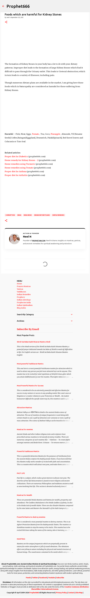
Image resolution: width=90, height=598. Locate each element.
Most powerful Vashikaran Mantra (30, 364)
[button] (6, 22)
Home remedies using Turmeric (20, 164)
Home (19, 284)
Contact (71, 593)
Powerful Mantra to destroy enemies (31, 517)
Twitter (35, 578)
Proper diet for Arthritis (16, 175)
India (19, 215)
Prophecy (21, 297)
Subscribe (60, 578)
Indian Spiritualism (24, 305)
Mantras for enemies (25, 429)
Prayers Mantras (24, 286)
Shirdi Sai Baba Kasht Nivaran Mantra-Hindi (33, 342)
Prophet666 (18, 6)
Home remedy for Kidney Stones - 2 (21, 160)
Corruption (10, 215)
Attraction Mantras (24, 408)
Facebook (43, 578)
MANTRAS (21, 539)
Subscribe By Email (28, 329)
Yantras (20, 289)
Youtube (51, 578)
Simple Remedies (58, 215)
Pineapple (55, 134)
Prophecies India (24, 302)
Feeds (28, 578)
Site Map (78, 593)
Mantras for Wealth (24, 495)
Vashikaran (21, 292)
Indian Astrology (24, 300)
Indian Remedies (24, 294)
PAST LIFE (21, 473)
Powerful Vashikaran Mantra (28, 451)
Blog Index (21, 308)
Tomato (35, 134)
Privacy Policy (61, 593)
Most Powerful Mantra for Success (30, 386)
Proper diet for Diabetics (16, 156)
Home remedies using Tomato (19, 168)
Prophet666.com (38, 240)
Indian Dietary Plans (42, 215)
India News (28, 215)
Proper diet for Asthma (15, 171)
